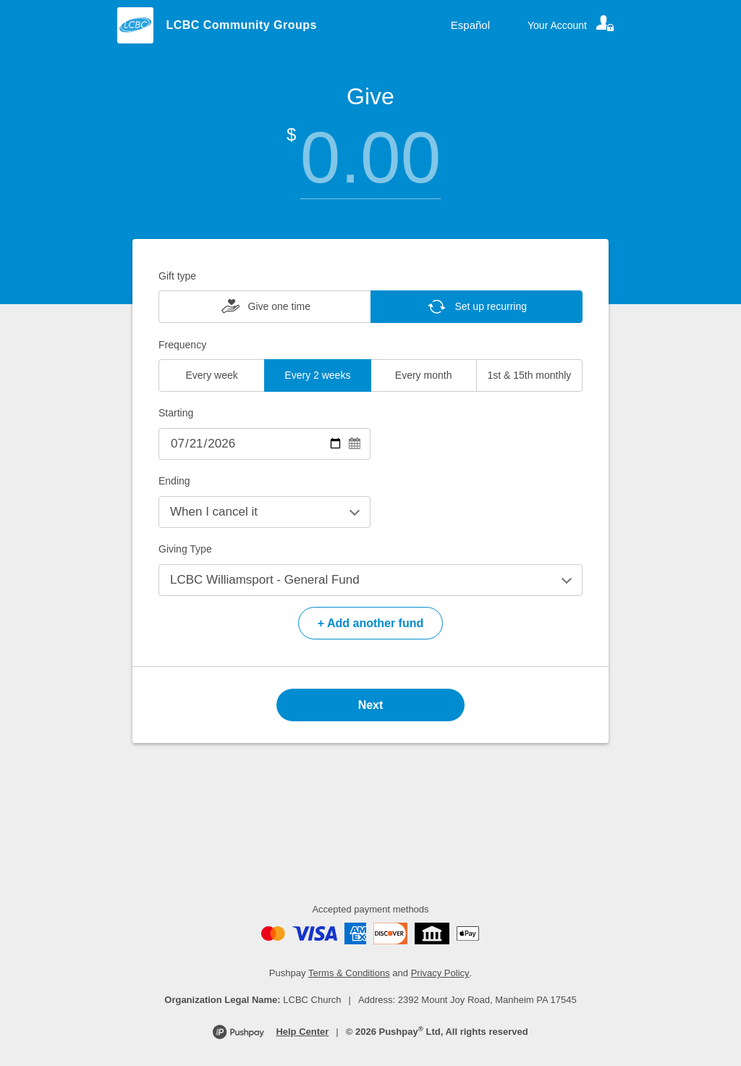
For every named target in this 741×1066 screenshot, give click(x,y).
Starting (175, 413)
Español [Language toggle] (470, 25)
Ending (174, 481)
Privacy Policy (440, 973)
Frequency (182, 345)
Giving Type (185, 549)
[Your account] (571, 25)
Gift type (177, 276)
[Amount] (370, 157)
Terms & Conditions (349, 973)
